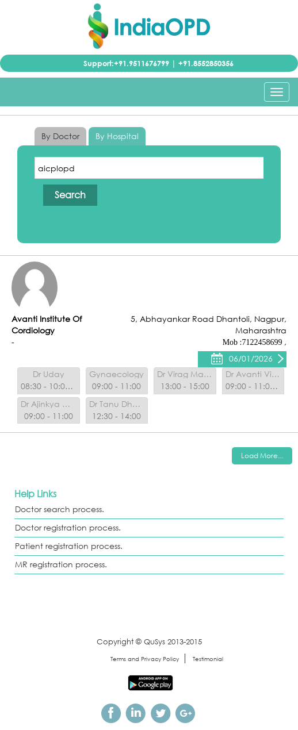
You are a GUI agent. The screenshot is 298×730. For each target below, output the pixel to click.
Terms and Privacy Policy (144, 659)
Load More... (262, 455)
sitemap (86, 659)
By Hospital (117, 135)
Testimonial (208, 659)
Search (70, 195)
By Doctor (60, 135)
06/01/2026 (251, 358)
